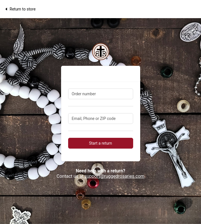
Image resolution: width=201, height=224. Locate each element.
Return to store (20, 9)
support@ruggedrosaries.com (114, 176)
